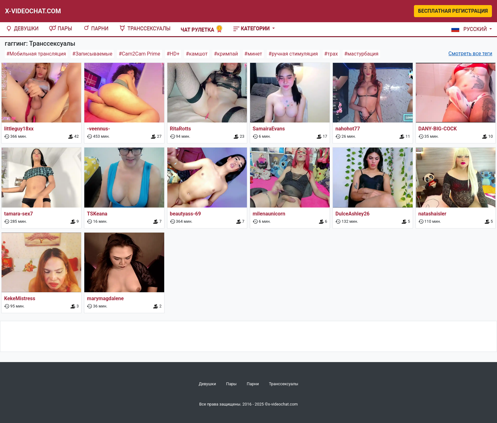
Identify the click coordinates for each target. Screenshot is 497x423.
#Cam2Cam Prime (139, 54)
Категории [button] (252, 28)
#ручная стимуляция (293, 54)
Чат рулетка (202, 29)
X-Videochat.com (33, 11)
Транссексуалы (145, 28)
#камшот (197, 54)
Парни (95, 28)
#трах (331, 54)
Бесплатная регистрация (453, 11)
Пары (60, 28)
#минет (253, 54)
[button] (470, 29)
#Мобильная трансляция (36, 54)
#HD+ (173, 54)
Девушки (22, 28)
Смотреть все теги (470, 53)
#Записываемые (92, 54)
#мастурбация (361, 54)
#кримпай (226, 54)
